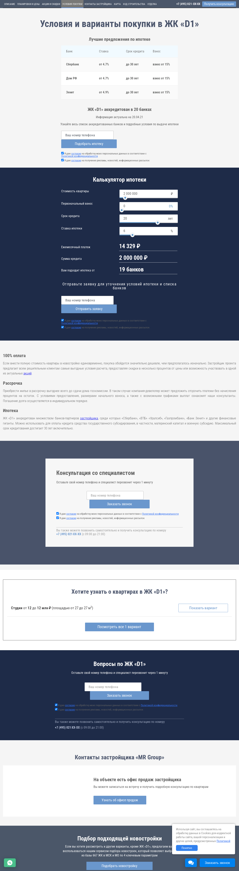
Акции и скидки (51, 4)
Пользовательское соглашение (164, 860)
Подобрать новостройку (119, 831)
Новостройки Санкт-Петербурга (21, 856)
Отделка (152, 4)
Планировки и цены (28, 4)
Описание (9, 4)
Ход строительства (134, 4)
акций (27, 356)
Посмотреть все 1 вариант (120, 601)
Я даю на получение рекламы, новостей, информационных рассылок (106, 151)
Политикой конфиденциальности (79, 147)
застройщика (89, 401)
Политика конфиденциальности (93, 862)
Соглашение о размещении (198, 860)
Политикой (223, 841)
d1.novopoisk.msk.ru (73, 846)
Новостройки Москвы (51, 856)
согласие (76, 144)
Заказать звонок (152, 478)
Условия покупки (72, 4)
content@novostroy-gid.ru (124, 865)
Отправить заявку (149, 291)
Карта (117, 4)
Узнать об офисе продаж (119, 765)
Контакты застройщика (98, 4)
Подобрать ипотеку (150, 135)
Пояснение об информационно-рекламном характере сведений (38, 862)
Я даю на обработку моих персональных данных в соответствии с (103, 146)
